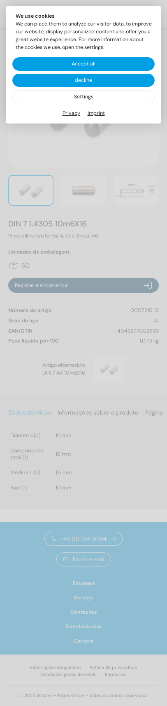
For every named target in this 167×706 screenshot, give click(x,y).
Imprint (96, 113)
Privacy (71, 113)
